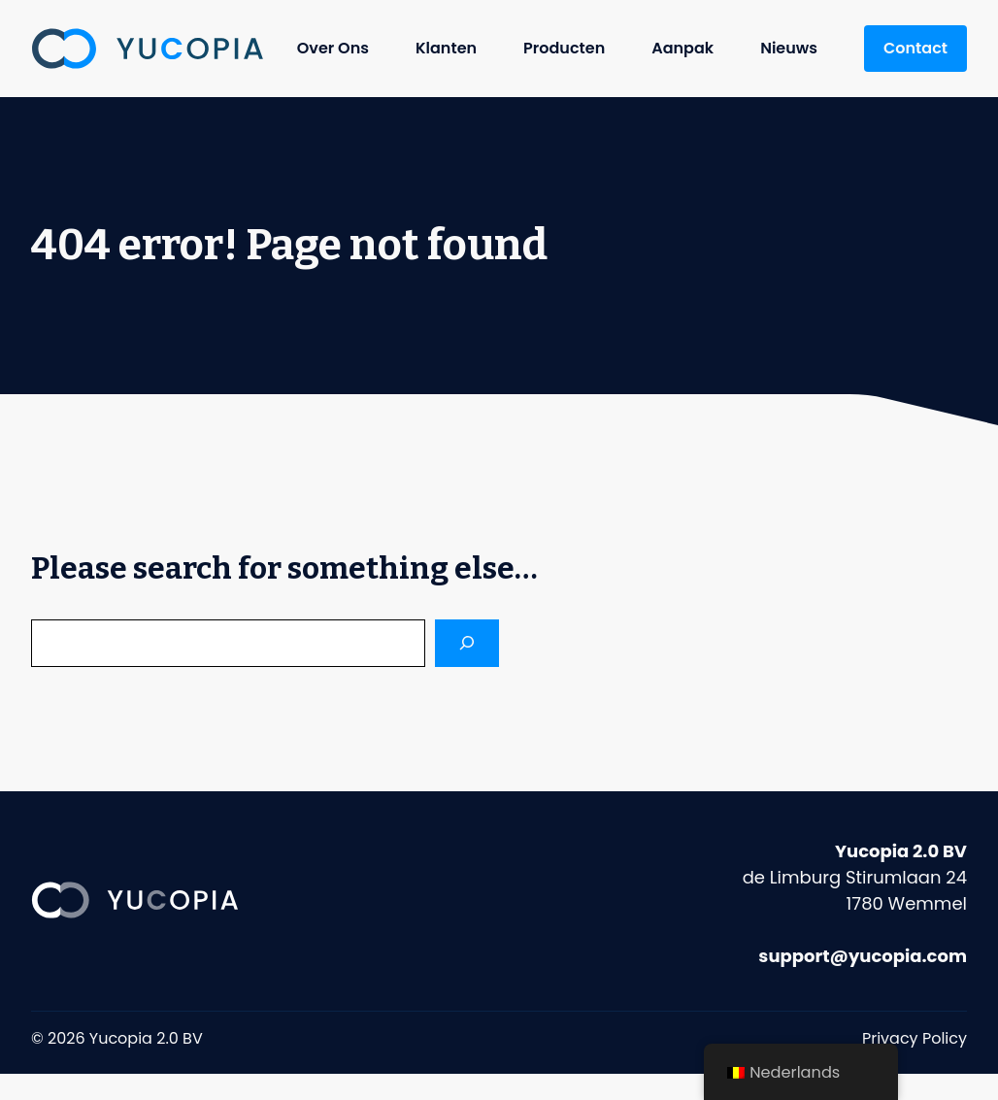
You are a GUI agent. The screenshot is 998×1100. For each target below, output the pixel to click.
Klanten (446, 48)
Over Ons (333, 48)
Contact (915, 48)
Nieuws (788, 48)
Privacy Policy (914, 1038)
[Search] (467, 643)
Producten (564, 48)
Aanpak (682, 48)
